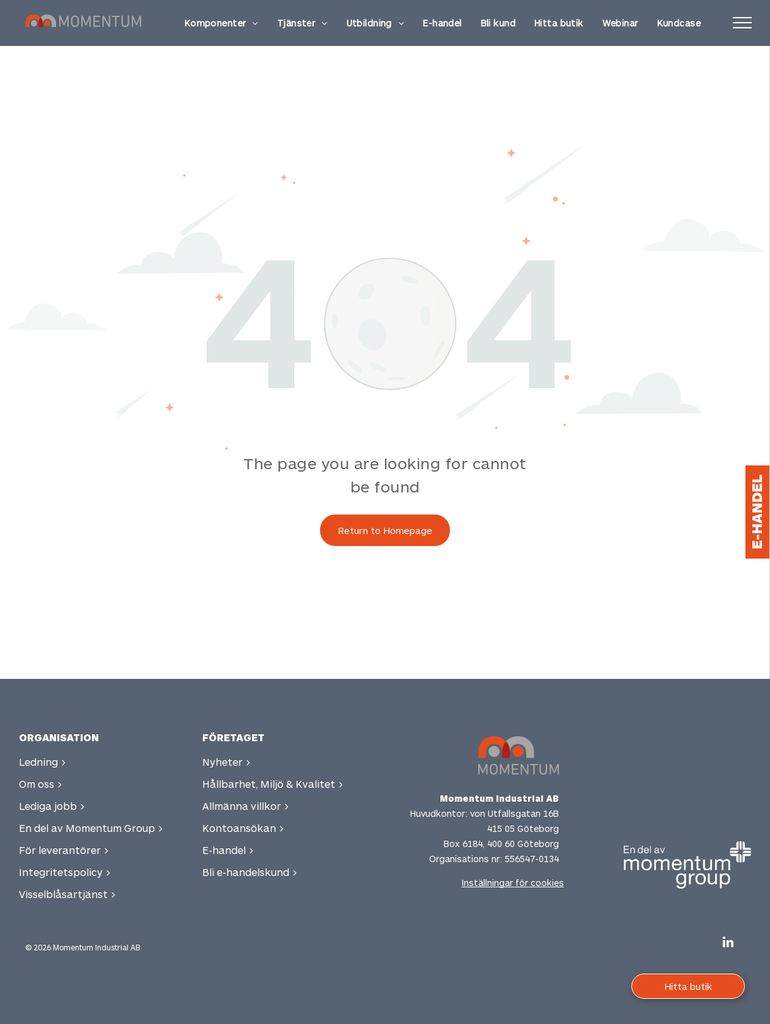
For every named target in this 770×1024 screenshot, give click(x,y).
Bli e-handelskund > (249, 872)
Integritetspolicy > (65, 872)
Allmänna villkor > (245, 806)
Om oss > (40, 784)
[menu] (742, 22)
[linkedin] (727, 944)
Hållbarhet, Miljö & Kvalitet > (272, 784)
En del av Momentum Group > (91, 828)
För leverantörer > (64, 850)
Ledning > (42, 762)
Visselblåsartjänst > (67, 894)
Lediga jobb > (52, 806)
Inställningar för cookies (513, 882)
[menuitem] (221, 23)
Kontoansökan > (243, 828)
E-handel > (228, 850)
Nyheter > (226, 762)
